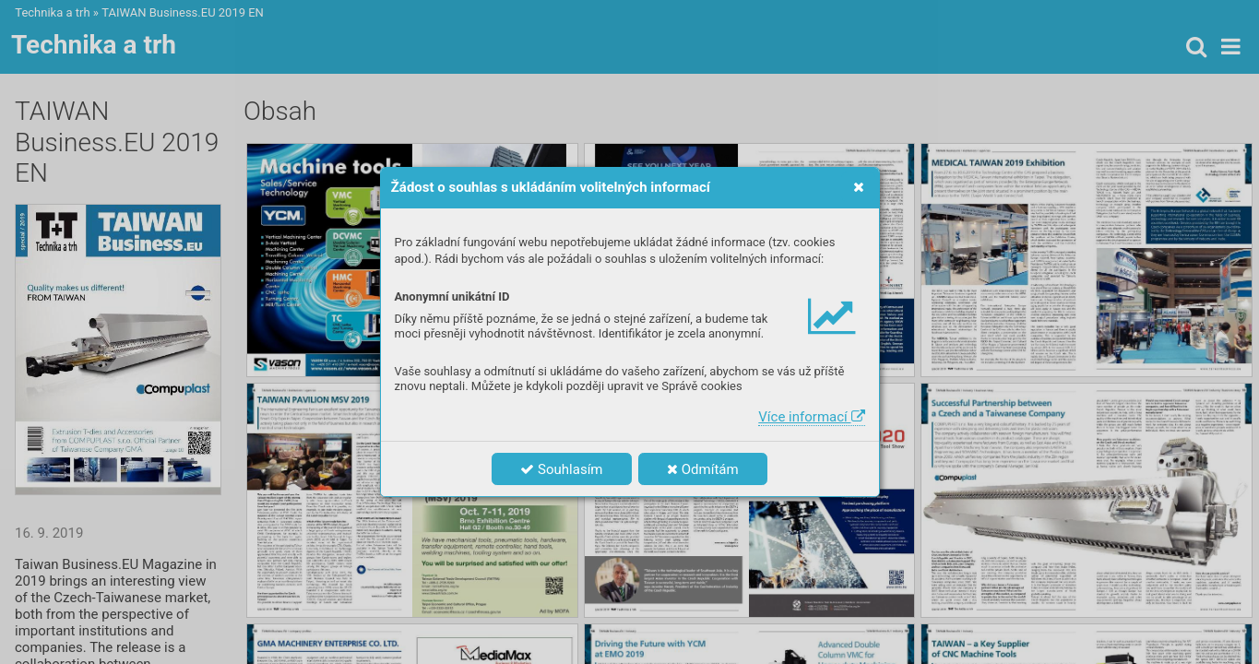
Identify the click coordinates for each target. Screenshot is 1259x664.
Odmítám (703, 469)
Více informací (811, 417)
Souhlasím (561, 469)
